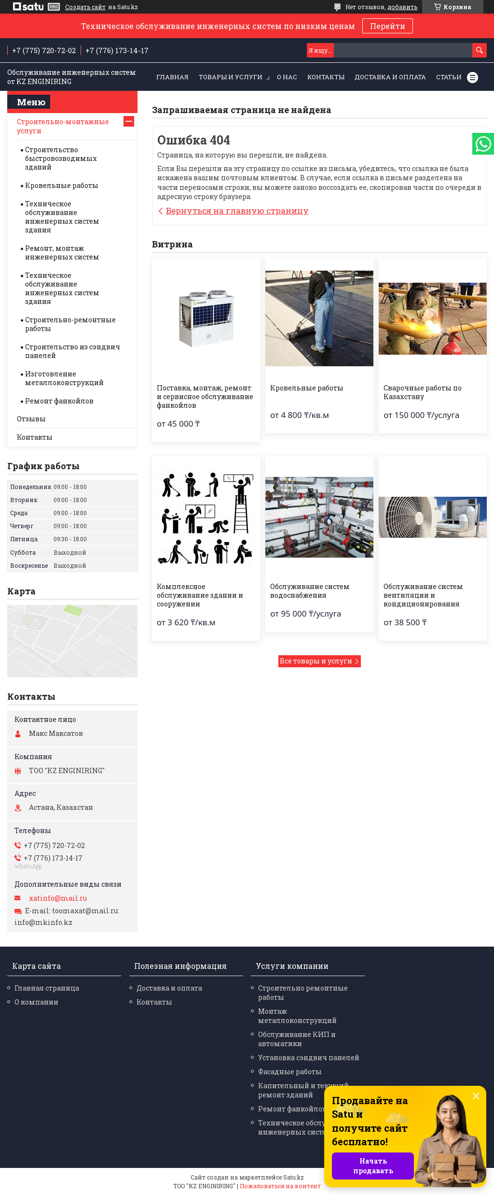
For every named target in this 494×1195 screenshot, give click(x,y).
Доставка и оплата (390, 76)
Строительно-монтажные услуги (63, 126)
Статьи (449, 76)
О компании (36, 1002)
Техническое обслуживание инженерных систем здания (62, 216)
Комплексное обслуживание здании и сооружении (200, 595)
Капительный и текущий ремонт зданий (303, 1090)
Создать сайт (85, 6)
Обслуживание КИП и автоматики (297, 1039)
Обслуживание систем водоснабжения (310, 591)
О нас (287, 76)
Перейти (387, 26)
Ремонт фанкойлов (59, 400)
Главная (172, 76)
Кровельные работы (306, 388)
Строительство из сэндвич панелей (72, 351)
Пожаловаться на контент (280, 1186)
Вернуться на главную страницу (237, 210)
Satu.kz (293, 1177)
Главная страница (46, 988)
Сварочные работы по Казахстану (423, 392)
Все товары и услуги (316, 660)
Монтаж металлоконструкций (297, 1016)
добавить (402, 7)
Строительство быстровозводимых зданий (61, 158)
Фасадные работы (290, 1071)
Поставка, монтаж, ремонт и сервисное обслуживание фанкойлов (205, 397)
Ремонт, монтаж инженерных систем (62, 252)
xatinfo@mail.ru (58, 898)
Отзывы (31, 418)
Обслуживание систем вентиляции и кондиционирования (423, 595)
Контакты (325, 76)
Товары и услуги (230, 76)
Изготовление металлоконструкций (64, 378)
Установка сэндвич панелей (308, 1057)
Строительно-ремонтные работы (70, 324)
